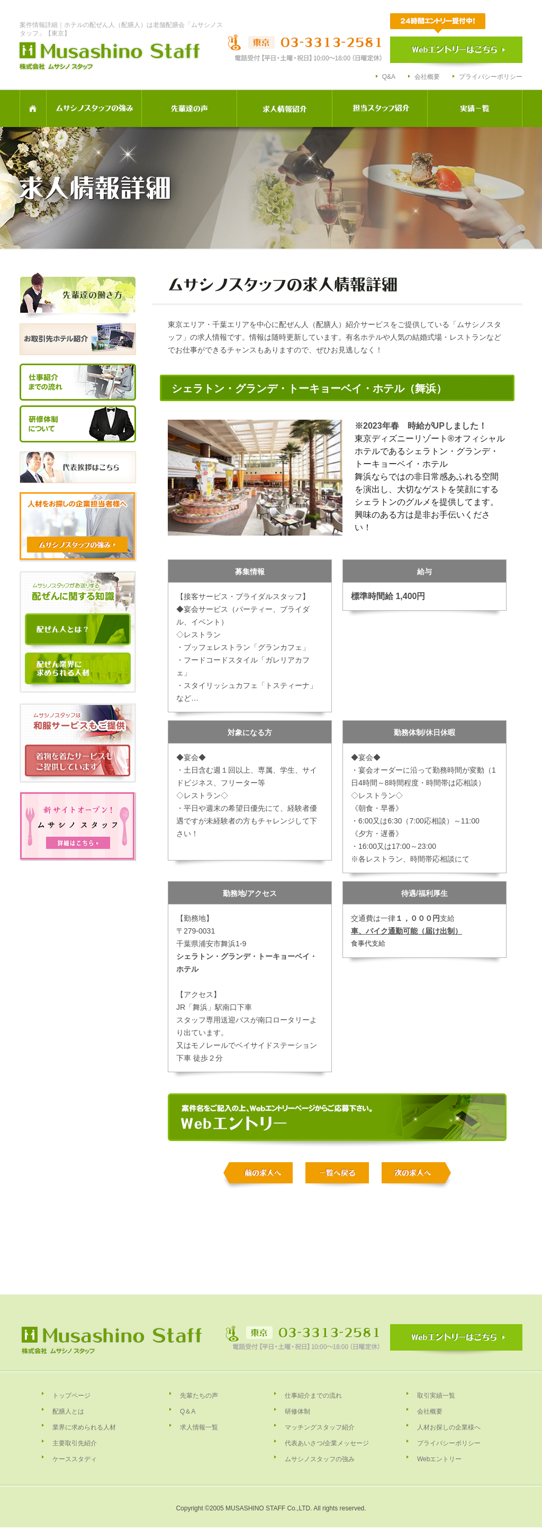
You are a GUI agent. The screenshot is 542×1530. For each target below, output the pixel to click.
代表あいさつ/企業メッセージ (327, 1443)
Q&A (388, 76)
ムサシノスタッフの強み (320, 1459)
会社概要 (427, 76)
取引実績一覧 (436, 1395)
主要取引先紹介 (74, 1443)
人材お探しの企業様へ (449, 1427)
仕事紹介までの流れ (313, 1395)
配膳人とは (68, 1411)
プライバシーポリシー (490, 76)
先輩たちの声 (199, 1395)
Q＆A (187, 1411)
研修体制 (297, 1411)
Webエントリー (439, 1459)
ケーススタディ (74, 1459)
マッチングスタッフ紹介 (320, 1427)
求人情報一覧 (199, 1427)
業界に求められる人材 (84, 1427)
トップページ (71, 1395)
